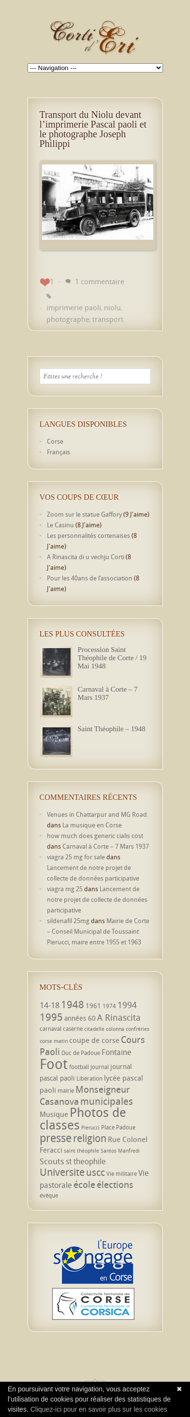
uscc (95, 1172)
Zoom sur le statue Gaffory (84, 514)
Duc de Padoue (80, 1053)
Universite (62, 1172)
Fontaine (117, 1052)
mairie (66, 1090)
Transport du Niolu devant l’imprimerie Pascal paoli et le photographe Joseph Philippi (93, 129)
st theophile (86, 1161)
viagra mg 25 (65, 888)
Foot (54, 1063)
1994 (127, 1005)
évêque (49, 1195)
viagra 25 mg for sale (76, 857)
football (79, 1067)
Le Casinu (60, 525)
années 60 (80, 1018)
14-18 (49, 1005)
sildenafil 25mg (68, 920)
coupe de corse (94, 1040)
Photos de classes (83, 1118)
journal (99, 1067)
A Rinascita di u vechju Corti (85, 556)
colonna (115, 1029)
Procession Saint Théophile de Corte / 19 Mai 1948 (112, 658)
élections (115, 1184)
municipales (106, 1101)
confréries (137, 1029)
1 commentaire (99, 281)
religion (89, 1138)
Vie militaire (121, 1174)
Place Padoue (118, 1127)
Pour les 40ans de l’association (89, 578)
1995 (51, 1017)
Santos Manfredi (120, 1150)
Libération (89, 1078)
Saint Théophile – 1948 (112, 729)
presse (56, 1137)
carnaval (50, 1029)
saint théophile (81, 1150)
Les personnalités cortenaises (88, 535)
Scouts (52, 1161)
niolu (112, 307)
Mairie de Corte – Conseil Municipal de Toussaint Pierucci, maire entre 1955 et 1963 (98, 931)
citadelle (94, 1029)
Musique (54, 1114)
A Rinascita (119, 1017)
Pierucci (90, 1127)
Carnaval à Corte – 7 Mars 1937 (108, 693)
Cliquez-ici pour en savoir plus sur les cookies (98, 1409)
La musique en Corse (92, 825)
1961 (93, 1005)
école (84, 1184)
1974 (109, 1006)
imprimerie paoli (73, 307)
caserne (73, 1029)
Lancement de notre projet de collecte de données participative (97, 899)
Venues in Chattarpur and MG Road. (97, 814)
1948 (72, 1004)
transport (107, 319)
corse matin (54, 1041)
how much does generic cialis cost (95, 835)
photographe (67, 319)
